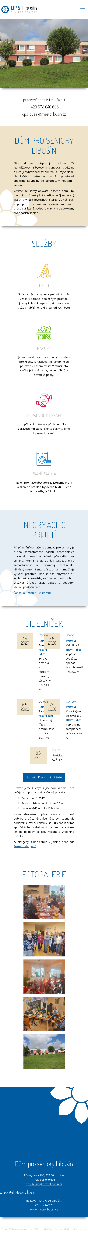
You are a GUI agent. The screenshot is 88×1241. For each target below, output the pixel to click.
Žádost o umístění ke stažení (32, 593)
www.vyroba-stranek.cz (22, 1229)
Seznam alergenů (25, 846)
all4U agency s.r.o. (79, 1229)
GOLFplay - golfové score (44, 1229)
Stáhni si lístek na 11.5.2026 (44, 777)
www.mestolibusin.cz (44, 1209)
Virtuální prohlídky (62, 1229)
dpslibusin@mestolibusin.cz (44, 1184)
